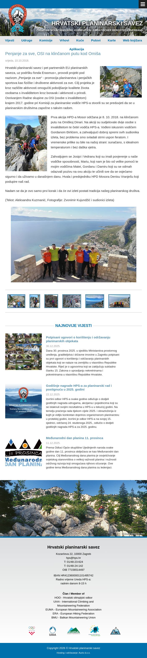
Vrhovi (64, 40)
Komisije (45, 40)
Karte (112, 40)
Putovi (96, 40)
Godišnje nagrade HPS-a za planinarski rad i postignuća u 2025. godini (79, 387)
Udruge (26, 40)
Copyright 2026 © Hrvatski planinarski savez (73, 648)
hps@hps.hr (73, 557)
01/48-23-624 (75, 561)
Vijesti (9, 40)
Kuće (80, 40)
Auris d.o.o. (84, 653)
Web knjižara (132, 40)
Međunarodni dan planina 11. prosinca (74, 438)
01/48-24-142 (75, 565)
